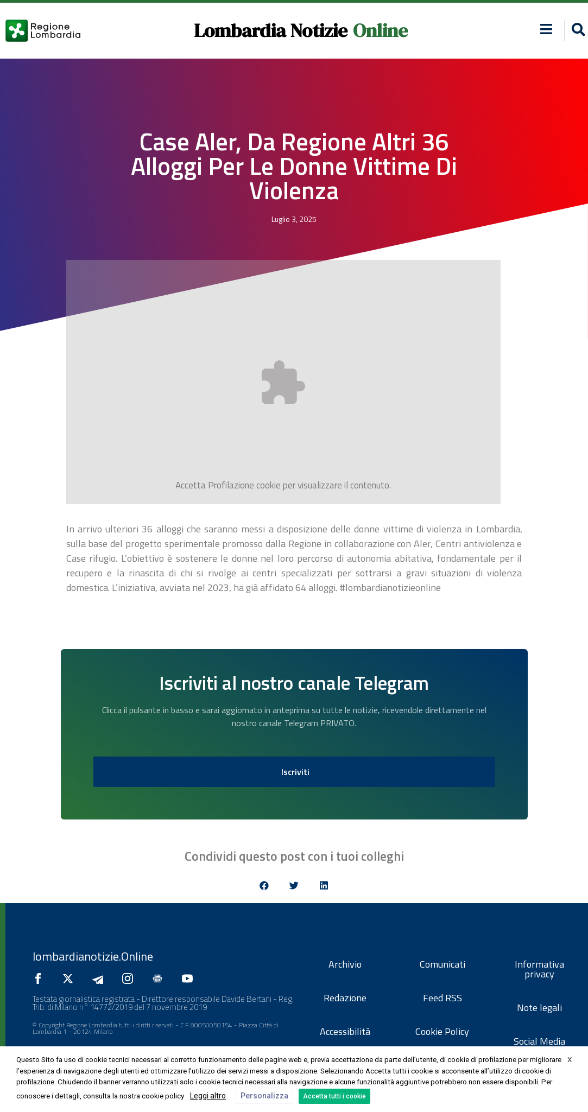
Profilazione (231, 485)
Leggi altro (208, 1095)
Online (380, 30)
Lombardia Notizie (270, 30)
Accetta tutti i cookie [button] (334, 1096)
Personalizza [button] (264, 1095)
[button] (264, 885)
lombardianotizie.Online (93, 956)
